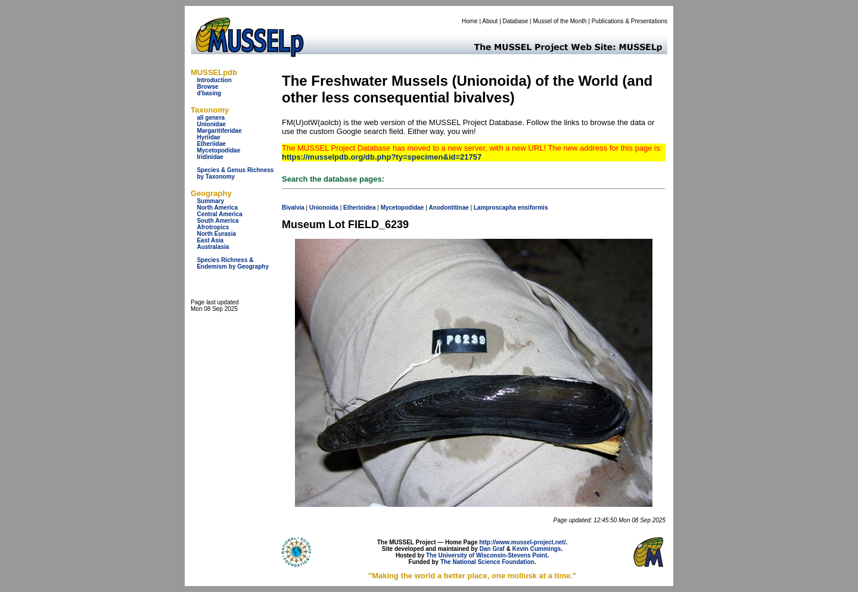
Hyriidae (208, 137)
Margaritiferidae (219, 130)
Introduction (214, 80)
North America (217, 207)
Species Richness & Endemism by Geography (233, 263)
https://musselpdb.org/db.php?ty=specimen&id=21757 (381, 156)
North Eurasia (216, 233)
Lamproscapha (495, 207)
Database (516, 21)
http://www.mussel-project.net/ (522, 542)
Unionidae (211, 124)
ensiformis (533, 207)
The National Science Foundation (487, 562)
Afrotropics (213, 227)
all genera (211, 117)
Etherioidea (359, 207)
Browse (207, 86)
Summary (210, 201)
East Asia (210, 240)
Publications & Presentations (629, 21)
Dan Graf (492, 549)
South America (217, 220)
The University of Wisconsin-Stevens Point (486, 555)
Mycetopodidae (218, 150)
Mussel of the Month (560, 21)
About (490, 21)
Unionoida (323, 207)
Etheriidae (211, 144)
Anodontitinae (449, 207)
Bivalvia (293, 207)
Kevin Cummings (536, 549)
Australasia (213, 247)
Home (470, 21)
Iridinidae (210, 157)
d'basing (209, 93)
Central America (219, 214)
